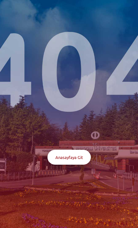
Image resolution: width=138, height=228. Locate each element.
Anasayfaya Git (69, 157)
